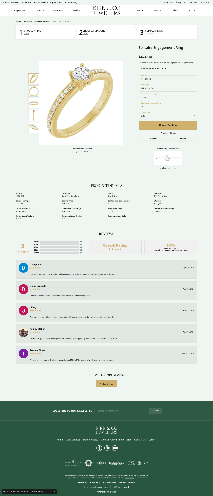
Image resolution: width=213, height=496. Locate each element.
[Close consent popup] (54, 491)
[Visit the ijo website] (101, 463)
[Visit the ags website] (72, 463)
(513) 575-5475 (82, 152)
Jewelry (76, 10)
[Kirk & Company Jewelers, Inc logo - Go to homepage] (106, 10)
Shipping (153, 138)
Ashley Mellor (37, 328)
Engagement (19, 10)
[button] (11, 2)
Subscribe (155, 411)
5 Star (36, 241)
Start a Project (90, 439)
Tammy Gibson (38, 350)
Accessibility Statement (127, 482)
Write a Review (106, 384)
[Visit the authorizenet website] (88, 463)
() (81, 241)
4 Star (36, 244)
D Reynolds (36, 264)
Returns (183, 138)
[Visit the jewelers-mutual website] (117, 463)
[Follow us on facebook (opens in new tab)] (99, 448)
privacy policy (129, 478)
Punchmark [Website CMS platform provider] (111, 492)
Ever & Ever (112, 196)
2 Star (36, 250)
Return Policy (82, 482)
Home (59, 439)
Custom (139, 10)
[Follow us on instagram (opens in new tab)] (107, 448)
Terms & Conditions (109, 482)
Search (26, 34)
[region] (81, 103)
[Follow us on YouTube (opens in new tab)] (115, 448)
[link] (29, 2)
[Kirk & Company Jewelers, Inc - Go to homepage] (106, 429)
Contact (192, 10)
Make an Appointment (112, 439)
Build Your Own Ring (42, 21)
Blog (129, 439)
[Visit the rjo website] (131, 463)
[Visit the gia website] (143, 463)
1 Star (36, 253)
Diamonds (39, 10)
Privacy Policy (95, 482)
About (175, 10)
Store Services (73, 439)
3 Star (36, 247)
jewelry (18, 21)
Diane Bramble (38, 286)
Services (157, 10)
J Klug (33, 307)
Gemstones (58, 10)
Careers (152, 439)
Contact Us (140, 439)
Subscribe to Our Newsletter (73, 410)
